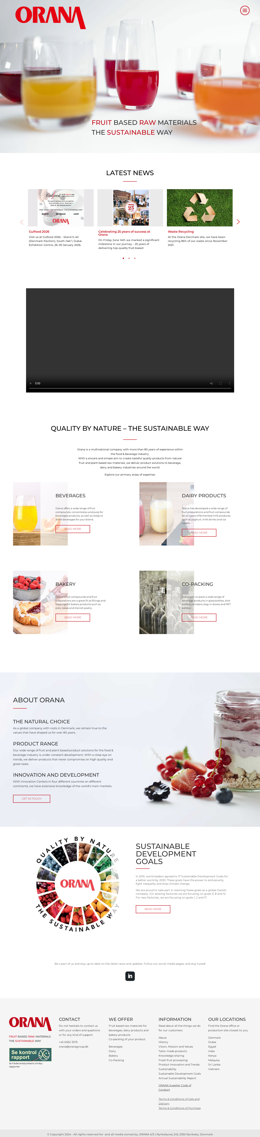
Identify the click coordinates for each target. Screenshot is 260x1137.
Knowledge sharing (171, 1055)
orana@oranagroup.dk (73, 1046)
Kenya (212, 1055)
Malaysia (214, 1060)
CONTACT (69, 1019)
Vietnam (214, 1069)
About (163, 1037)
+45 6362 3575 (68, 1042)
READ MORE (72, 529)
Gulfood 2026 (39, 231)
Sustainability (167, 1069)
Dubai (212, 1042)
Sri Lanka (214, 1064)
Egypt (212, 1046)
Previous (21, 222)
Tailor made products (173, 1051)
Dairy (112, 1051)
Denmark (214, 1037)
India (211, 1051)
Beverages (116, 1046)
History (163, 1042)
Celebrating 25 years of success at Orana (124, 233)
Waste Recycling (181, 231)
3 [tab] (134, 258)
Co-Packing (116, 1060)
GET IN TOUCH (31, 798)
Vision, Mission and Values (176, 1046)
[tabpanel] (61, 218)
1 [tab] (123, 258)
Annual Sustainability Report (177, 1078)
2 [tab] (129, 258)
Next (238, 222)
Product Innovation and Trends (179, 1064)
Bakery (113, 1055)
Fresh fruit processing (173, 1060)
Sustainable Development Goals (180, 1073)
